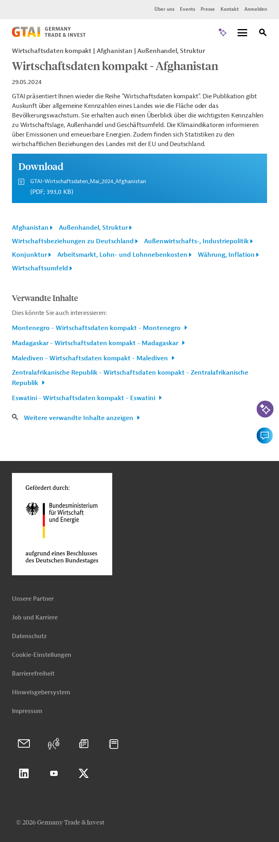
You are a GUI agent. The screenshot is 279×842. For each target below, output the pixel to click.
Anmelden (255, 9)
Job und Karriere (35, 617)
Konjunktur (29, 255)
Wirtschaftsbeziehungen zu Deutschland (73, 241)
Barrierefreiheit (33, 674)
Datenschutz (29, 636)
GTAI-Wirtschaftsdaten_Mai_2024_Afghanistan (88, 181)
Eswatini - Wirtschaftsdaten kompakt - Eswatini (84, 398)
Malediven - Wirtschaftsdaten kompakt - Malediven (91, 358)
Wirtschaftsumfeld (40, 268)
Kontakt (229, 9)
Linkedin (24, 773)
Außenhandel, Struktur (93, 228)
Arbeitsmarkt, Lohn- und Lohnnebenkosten (122, 255)
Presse (208, 9)
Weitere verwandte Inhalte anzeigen (79, 418)
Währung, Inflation (226, 255)
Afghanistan (30, 228)
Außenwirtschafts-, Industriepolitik (196, 241)
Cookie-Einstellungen (41, 655)
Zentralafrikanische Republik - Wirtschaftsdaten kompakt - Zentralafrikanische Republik (130, 378)
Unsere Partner (33, 599)
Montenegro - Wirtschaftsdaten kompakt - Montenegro (97, 328)
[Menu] (242, 33)
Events (187, 9)
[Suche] (263, 33)
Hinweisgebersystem (41, 692)
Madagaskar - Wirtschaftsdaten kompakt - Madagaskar (96, 343)
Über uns (164, 9)
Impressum (27, 711)
